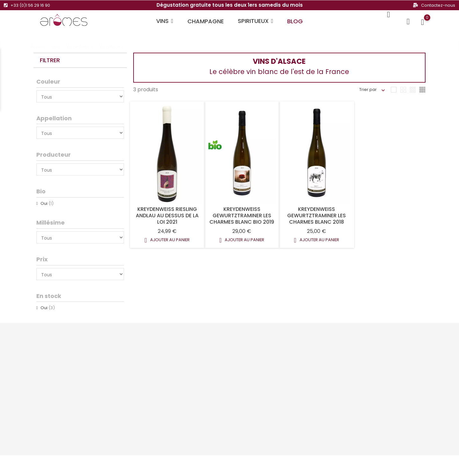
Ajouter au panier (167, 240)
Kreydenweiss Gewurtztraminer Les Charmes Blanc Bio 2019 (241, 215)
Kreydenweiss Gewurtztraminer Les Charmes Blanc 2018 (316, 215)
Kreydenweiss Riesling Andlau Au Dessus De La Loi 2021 (167, 215)
